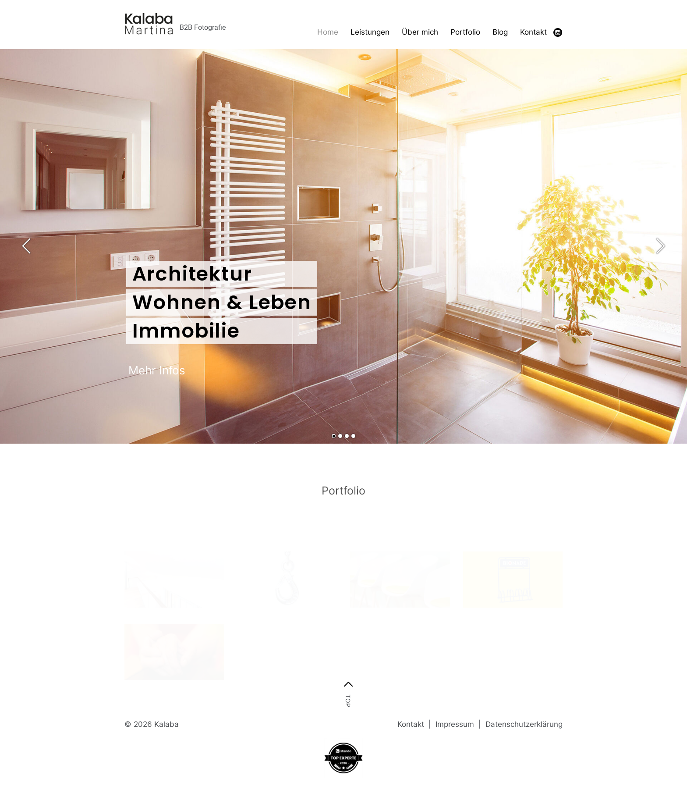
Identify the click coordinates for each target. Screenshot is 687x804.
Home (327, 32)
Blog (500, 32)
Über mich (420, 32)
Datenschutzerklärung (524, 724)
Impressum (456, 724)
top (348, 700)
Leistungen (370, 32)
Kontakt (533, 32)
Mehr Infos (156, 370)
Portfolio (465, 32)
